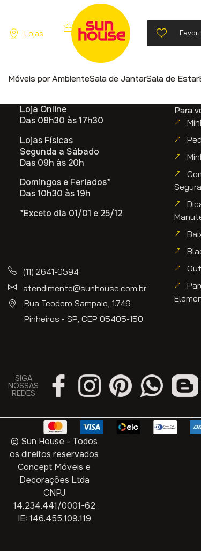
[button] (49, 78)
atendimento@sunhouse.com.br (84, 288)
